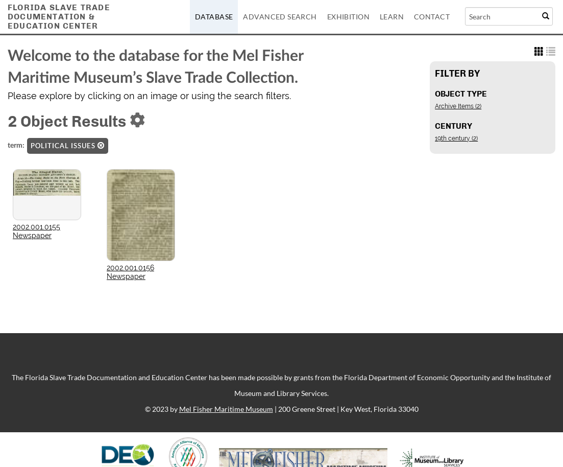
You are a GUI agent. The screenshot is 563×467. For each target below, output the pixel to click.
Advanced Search (279, 16)
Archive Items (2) (458, 106)
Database (214, 16)
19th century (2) (456, 138)
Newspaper (32, 235)
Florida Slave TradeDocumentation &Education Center (59, 17)
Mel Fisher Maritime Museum (226, 409)
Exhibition (348, 16)
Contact (432, 16)
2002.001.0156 (130, 268)
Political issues (68, 146)
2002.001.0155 (36, 227)
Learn (392, 16)
